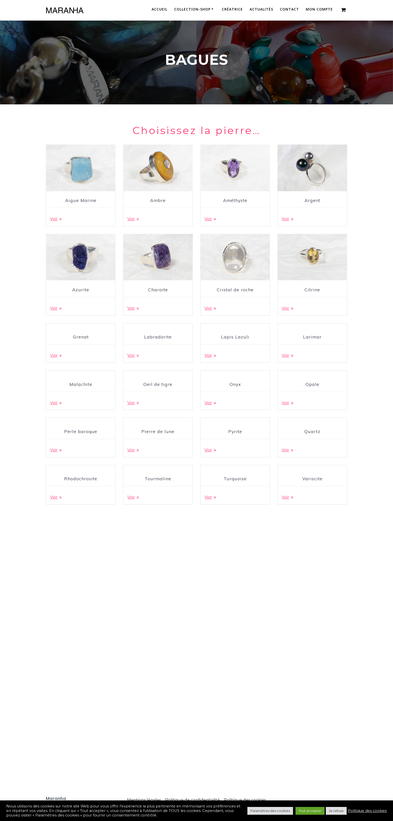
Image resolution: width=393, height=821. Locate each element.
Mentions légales (144, 800)
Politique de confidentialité (192, 800)
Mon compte (319, 10)
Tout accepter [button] (310, 811)
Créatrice (232, 10)
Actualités (261, 10)
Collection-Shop (192, 10)
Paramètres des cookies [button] (270, 811)
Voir (54, 219)
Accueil (159, 10)
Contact (289, 10)
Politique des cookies (245, 800)
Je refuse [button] (336, 811)
